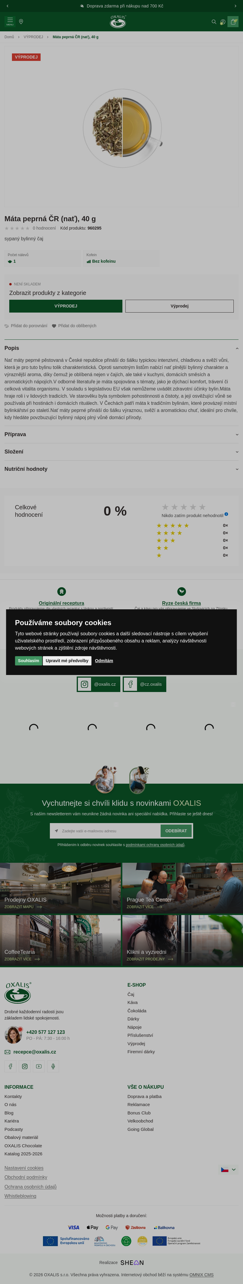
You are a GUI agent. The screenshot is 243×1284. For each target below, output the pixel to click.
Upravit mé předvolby (67, 660)
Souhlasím (28, 660)
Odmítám (104, 660)
